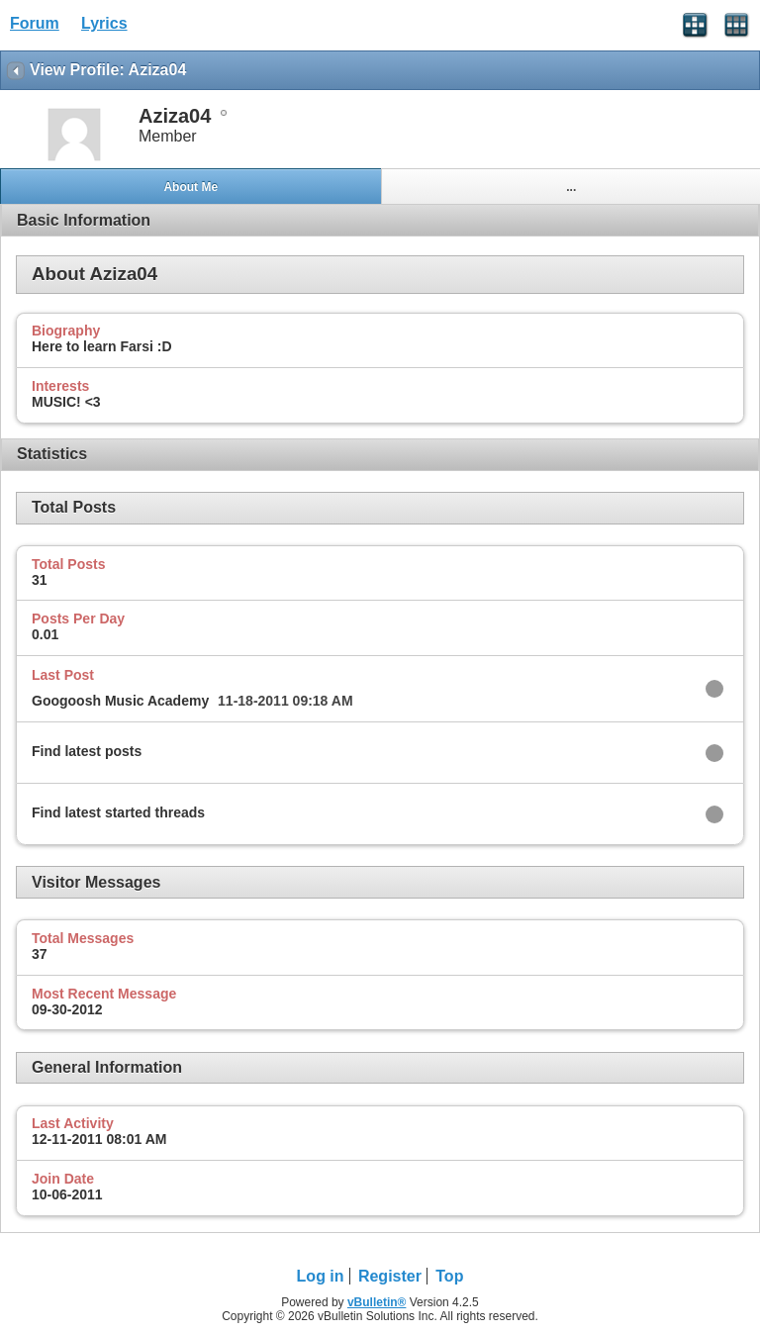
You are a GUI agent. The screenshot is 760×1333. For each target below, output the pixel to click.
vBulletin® (377, 1302)
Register (390, 1276)
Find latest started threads (118, 812)
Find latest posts (87, 751)
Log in (320, 1276)
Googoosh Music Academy (120, 701)
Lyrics (104, 23)
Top (449, 1276)
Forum (34, 23)
